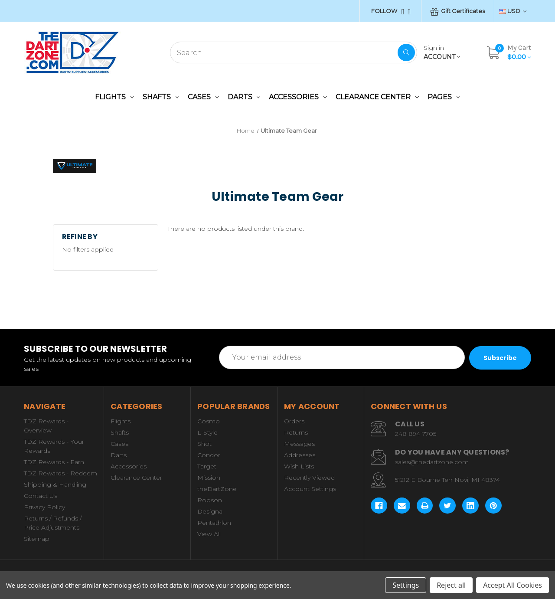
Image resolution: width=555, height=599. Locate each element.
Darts (244, 97)
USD (512, 10)
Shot (204, 444)
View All (209, 534)
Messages (299, 444)
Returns (296, 432)
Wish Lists (299, 466)
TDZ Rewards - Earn (54, 462)
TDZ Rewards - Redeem (60, 473)
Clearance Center (377, 97)
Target (206, 466)
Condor (208, 455)
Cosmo (208, 421)
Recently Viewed (309, 477)
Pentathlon (214, 523)
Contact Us (40, 496)
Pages (444, 97)
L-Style (207, 432)
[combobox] (293, 52)
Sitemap (36, 539)
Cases (203, 97)
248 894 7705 (415, 434)
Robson (209, 500)
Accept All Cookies (512, 585)
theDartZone (217, 489)
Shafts (161, 97)
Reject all (451, 585)
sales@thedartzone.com (432, 462)
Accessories (298, 97)
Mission (208, 477)
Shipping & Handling (55, 484)
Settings (405, 585)
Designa (209, 511)
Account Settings (310, 489)
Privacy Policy (44, 507)
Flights (114, 97)
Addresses (299, 455)
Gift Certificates (458, 11)
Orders (294, 421)
